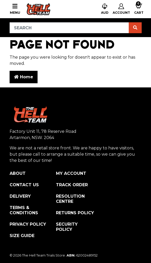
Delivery (20, 196)
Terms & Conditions (24, 210)
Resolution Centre (70, 199)
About (18, 173)
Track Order (72, 184)
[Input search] (69, 27)
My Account (71, 173)
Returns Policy (75, 212)
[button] (105, 9)
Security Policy (67, 227)
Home (23, 76)
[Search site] (135, 27)
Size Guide (22, 235)
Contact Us (24, 184)
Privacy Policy (28, 224)
